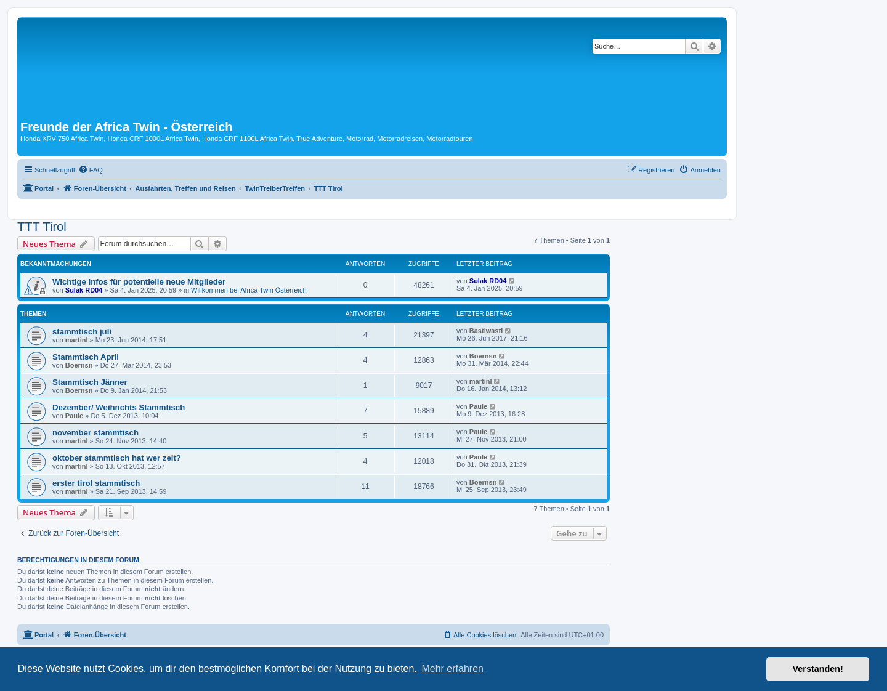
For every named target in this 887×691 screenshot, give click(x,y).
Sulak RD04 (84, 290)
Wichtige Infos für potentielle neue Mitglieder (138, 281)
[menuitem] (90, 170)
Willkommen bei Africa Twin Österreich (248, 290)
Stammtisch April (85, 357)
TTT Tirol (42, 226)
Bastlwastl (486, 330)
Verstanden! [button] (818, 669)
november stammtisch (95, 432)
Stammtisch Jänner (90, 382)
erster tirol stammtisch (96, 483)
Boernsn (79, 365)
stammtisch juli (81, 331)
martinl (76, 340)
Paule (74, 415)
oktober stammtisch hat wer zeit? (116, 458)
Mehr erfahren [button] (452, 668)
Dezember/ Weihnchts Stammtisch (118, 407)
